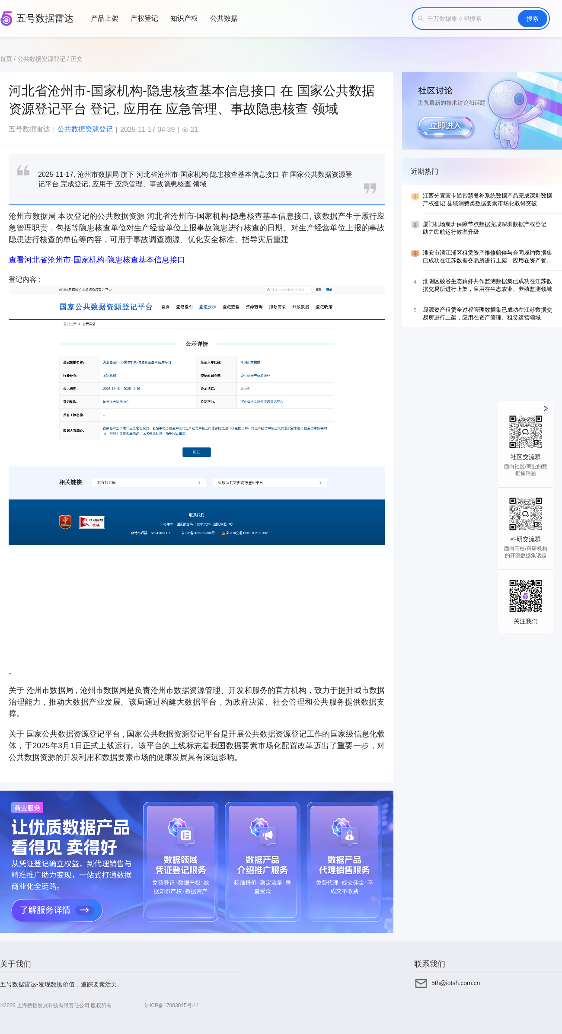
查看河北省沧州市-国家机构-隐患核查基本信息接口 (97, 259)
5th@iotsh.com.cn (455, 983)
